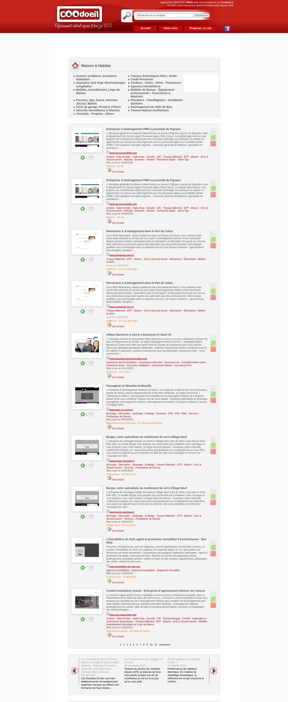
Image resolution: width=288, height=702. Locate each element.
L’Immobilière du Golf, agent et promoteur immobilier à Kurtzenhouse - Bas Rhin (156, 541)
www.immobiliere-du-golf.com (123, 566)
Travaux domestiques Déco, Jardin (154, 76)
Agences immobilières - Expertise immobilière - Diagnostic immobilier (143, 570)
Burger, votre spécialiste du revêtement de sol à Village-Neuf (146, 437)
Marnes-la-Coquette (117, 631)
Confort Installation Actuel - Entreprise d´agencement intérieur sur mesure (155, 590)
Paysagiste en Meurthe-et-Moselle (128, 385)
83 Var (120, 166)
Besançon (111, 372)
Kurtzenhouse (113, 577)
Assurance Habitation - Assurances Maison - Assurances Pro (159, 365)
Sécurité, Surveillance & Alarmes (98, 110)
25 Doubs (124, 372)
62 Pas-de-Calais (128, 269)
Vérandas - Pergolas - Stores (95, 113)
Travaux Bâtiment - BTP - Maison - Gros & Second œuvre (137, 259)
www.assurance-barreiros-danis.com (126, 358)
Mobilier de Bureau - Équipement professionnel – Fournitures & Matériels (153, 93)
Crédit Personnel (142, 79)
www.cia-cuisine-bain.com (121, 614)
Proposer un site (201, 28)
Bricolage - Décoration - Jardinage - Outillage (130, 413)
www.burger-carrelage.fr (120, 460)
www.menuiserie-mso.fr (120, 254)
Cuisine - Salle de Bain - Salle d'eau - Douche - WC (133, 156)
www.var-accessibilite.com (121, 152)
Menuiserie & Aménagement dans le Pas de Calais (139, 231)
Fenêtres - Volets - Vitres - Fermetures (156, 82)
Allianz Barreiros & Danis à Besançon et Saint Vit (139, 334)
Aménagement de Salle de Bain (151, 106)
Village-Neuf (112, 474)
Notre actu (170, 28)
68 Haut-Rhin (128, 474)
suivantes (164, 644)
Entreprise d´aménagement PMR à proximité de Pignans (143, 129)
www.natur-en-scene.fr (119, 409)
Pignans (110, 166)
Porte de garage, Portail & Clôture (98, 106)
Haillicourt (111, 269)
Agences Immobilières (146, 86)
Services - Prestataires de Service (142, 467)
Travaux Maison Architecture (150, 110)
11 (155, 644)
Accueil (145, 28)
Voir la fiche (118, 171)
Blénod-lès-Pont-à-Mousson (121, 423)
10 (151, 644)
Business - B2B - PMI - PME (171, 413)
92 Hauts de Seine (139, 631)
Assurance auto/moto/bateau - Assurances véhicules (134, 362)
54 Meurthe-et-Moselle (150, 423)
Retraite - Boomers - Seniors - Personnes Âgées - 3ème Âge (156, 159)
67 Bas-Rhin (129, 577)
